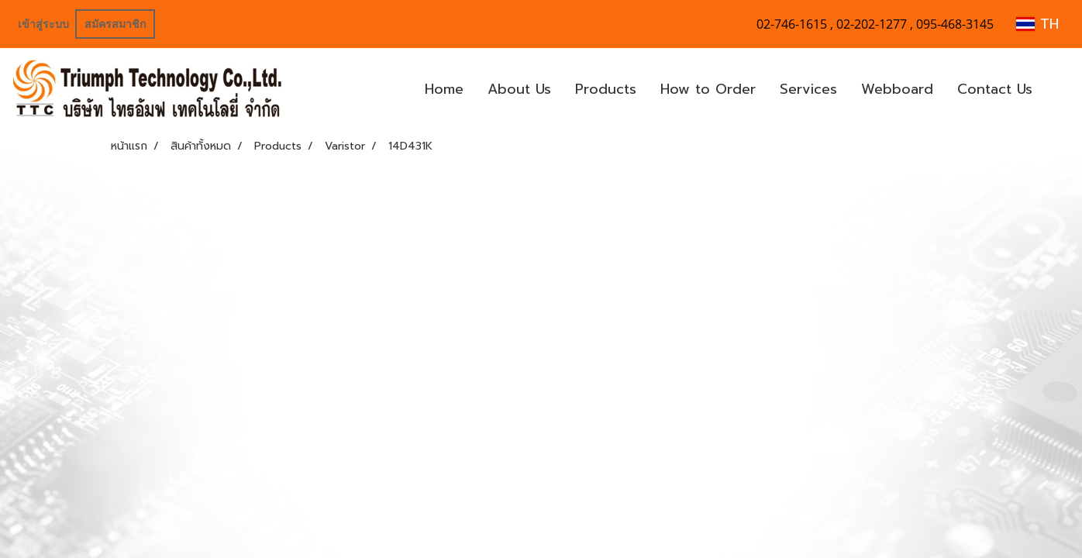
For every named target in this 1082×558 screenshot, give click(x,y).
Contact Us (994, 89)
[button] (1058, 90)
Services (808, 89)
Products (605, 89)
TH (1037, 24)
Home (444, 89)
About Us (519, 89)
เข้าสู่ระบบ (43, 24)
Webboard (897, 89)
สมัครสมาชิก (115, 24)
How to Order (708, 89)
